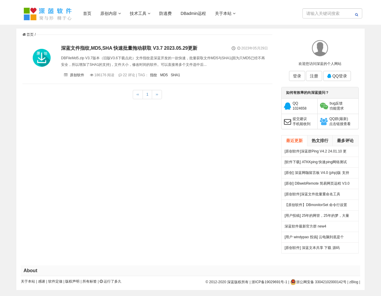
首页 (87, 13)
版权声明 (72, 281)
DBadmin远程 (193, 13)
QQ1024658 (300, 105)
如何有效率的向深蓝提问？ (307, 93)
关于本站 (225, 13)
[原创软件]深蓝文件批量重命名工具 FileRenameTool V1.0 (312, 196)
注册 (314, 76)
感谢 (41, 281)
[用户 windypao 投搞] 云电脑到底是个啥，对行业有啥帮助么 (314, 238)
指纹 (153, 75)
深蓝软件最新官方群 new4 (305, 226)
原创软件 (77, 75)
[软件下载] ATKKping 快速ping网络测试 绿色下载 (316, 163)
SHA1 (175, 75)
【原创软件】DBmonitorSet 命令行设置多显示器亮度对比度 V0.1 (316, 206)
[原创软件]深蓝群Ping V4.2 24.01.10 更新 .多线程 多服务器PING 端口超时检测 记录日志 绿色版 (316, 153)
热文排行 (320, 140)
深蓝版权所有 (238, 282)
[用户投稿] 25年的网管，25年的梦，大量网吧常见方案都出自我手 (317, 217)
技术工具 (140, 13)
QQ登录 (337, 76)
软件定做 (55, 281)
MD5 (164, 75)
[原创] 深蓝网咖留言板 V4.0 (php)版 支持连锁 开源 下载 (317, 174)
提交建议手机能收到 (301, 121)
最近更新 (294, 140)
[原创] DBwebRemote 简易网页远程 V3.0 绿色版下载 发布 (317, 185)
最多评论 (345, 140)
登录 (297, 76)
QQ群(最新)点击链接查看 (340, 121)
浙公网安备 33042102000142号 (318, 282)
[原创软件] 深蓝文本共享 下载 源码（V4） (312, 249)
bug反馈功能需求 (337, 105)
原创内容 (110, 13)
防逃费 (165, 13)
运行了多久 (110, 281)
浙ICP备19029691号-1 (269, 282)
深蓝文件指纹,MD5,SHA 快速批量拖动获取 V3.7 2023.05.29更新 (129, 48)
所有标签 (89, 281)
